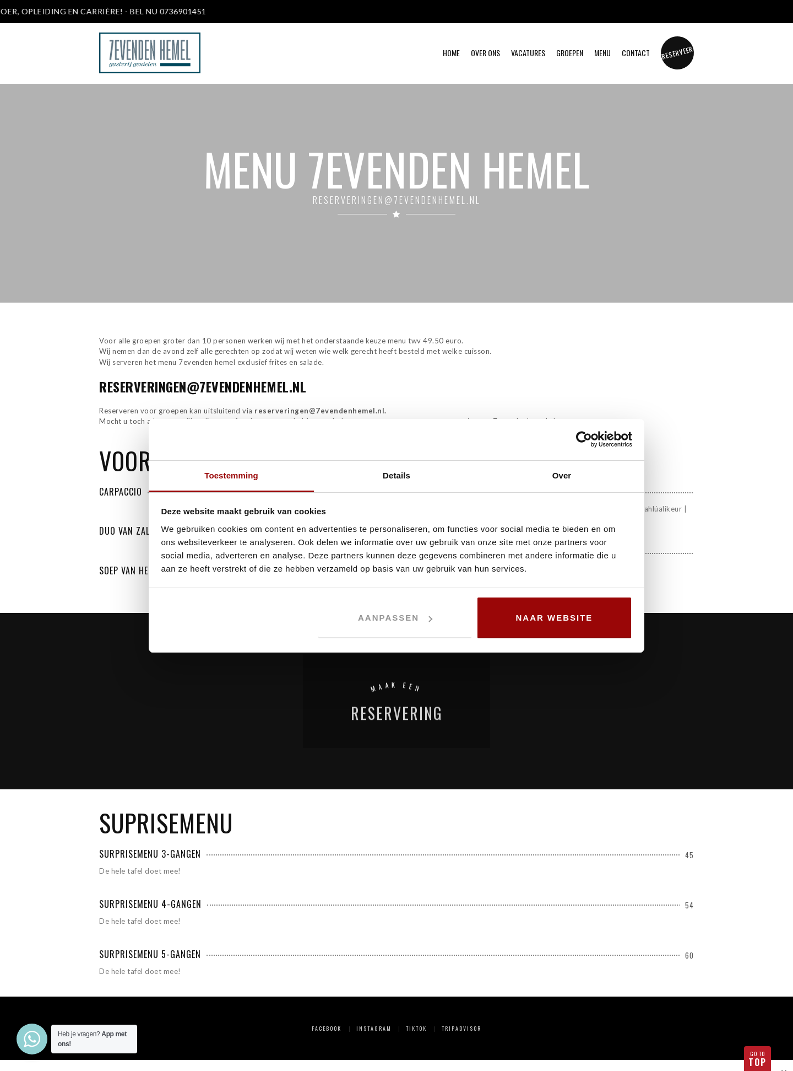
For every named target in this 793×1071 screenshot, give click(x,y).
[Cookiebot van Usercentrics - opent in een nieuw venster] (584, 439)
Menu (602, 52)
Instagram (374, 1028)
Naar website (554, 617)
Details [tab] (396, 475)
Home (451, 52)
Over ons (485, 52)
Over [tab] (562, 475)
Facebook (326, 1028)
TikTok (416, 1028)
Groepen (569, 52)
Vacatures (528, 52)
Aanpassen (395, 617)
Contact (636, 52)
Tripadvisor (461, 1028)
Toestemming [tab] (231, 475)
